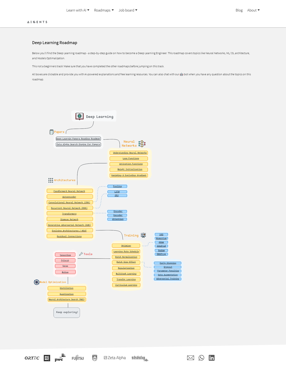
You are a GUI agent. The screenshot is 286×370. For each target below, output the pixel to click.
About (252, 10)
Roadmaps (102, 10)
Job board (126, 10)
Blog (239, 10)
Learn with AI (76, 10)
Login (241, 22)
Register (254, 22)
